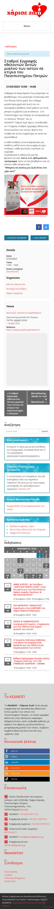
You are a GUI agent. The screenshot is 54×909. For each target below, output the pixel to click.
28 (33, 575)
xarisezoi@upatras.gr (14, 845)
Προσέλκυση (12, 271)
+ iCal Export (40, 238)
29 (39, 575)
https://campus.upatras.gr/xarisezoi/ (23, 329)
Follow (10, 756)
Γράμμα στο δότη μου (20, 532)
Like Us (11, 751)
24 (7, 575)
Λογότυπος (10, 881)
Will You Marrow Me (15, 284)
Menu (27, 26)
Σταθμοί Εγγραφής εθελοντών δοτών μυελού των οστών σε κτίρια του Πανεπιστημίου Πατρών (15, 403)
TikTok (10, 779)
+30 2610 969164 (38, 819)
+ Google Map (13, 323)
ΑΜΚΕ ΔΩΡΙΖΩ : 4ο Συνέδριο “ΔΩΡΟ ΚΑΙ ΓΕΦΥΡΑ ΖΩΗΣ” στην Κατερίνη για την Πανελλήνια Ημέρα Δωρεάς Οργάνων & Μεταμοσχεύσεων (29, 589)
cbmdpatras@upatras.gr (32, 836)
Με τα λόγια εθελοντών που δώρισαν (28, 529)
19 (20, 570)
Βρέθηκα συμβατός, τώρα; (22, 526)
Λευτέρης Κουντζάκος (16, 288)
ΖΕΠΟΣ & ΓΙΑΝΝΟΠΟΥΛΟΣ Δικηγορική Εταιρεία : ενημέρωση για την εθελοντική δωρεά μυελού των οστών (31, 625)
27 (26, 575)
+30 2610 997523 (40, 823)
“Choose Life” (24, 489)
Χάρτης (23, 809)
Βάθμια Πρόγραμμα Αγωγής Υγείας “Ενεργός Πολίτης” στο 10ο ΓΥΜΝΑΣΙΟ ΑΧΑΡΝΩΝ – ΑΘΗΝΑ (31, 661)
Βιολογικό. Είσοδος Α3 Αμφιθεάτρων (23, 312)
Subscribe (12, 768)
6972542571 (10, 832)
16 (46, 565)
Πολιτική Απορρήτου (14, 877)
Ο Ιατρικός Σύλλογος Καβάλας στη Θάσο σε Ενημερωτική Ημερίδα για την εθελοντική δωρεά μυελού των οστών (29, 644)
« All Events (10, 46)
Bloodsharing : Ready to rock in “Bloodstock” (38, 397)
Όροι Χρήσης (10, 871)
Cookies (8, 874)
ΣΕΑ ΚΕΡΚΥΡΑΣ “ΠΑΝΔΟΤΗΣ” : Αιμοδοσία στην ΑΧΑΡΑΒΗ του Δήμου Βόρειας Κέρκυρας (29, 608)
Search (44, 431)
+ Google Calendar (16, 238)
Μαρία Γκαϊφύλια (14, 293)
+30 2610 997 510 (29, 814)
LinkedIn (11, 762)
